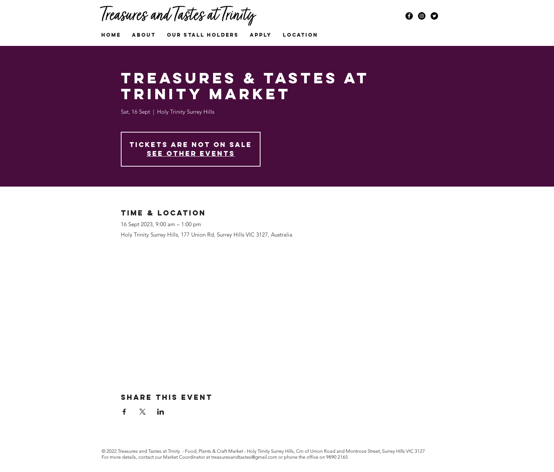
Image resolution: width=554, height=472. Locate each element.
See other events (191, 153)
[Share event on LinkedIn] (160, 412)
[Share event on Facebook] (124, 412)
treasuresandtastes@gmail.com (244, 457)
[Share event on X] (142, 412)
